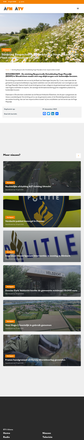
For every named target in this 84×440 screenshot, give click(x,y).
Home (7, 70)
